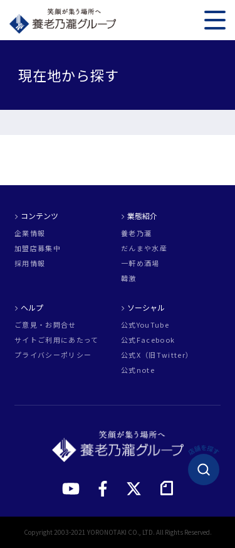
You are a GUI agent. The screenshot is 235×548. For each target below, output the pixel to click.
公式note (138, 370)
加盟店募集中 (37, 248)
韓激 (129, 278)
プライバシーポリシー (52, 355)
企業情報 (29, 233)
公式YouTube (145, 324)
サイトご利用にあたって (56, 339)
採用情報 (29, 263)
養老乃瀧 (136, 233)
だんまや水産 (144, 248)
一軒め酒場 (140, 263)
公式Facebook (148, 339)
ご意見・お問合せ (45, 324)
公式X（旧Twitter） (157, 355)
